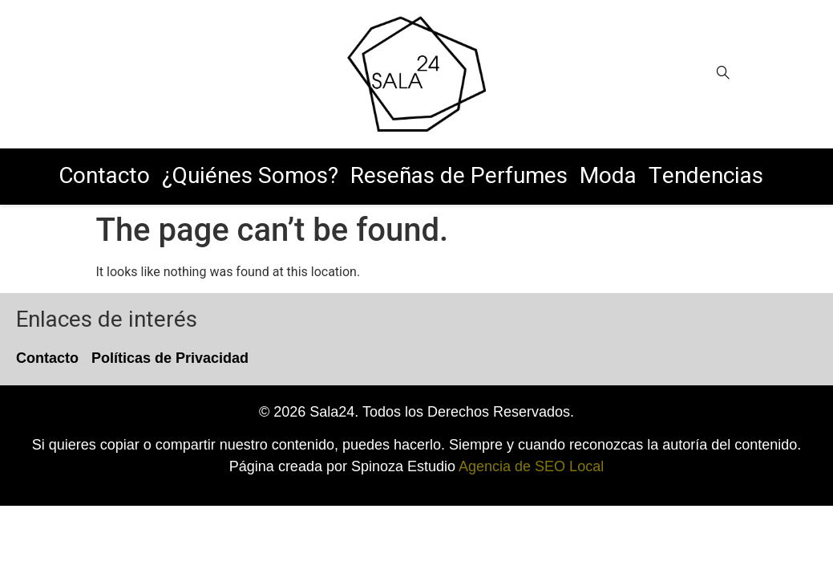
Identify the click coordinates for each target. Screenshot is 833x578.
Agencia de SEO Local (531, 466)
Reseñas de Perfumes (459, 176)
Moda (608, 176)
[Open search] (723, 73)
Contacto (104, 176)
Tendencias (706, 176)
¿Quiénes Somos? (250, 176)
